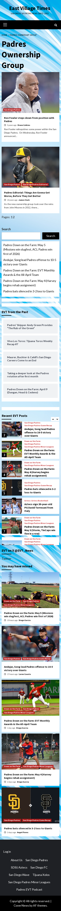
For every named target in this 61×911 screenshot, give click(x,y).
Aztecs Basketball (39, 500)
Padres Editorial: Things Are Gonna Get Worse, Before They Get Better (27, 194)
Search (6, 229)
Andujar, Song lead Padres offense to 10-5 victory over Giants (29, 262)
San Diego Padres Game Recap (38, 425)
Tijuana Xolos (41, 875)
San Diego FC (38, 867)
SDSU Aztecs (19, 867)
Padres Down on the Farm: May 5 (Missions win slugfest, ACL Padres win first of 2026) (27, 249)
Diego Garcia (25, 620)
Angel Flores (22, 832)
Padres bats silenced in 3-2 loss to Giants (28, 291)
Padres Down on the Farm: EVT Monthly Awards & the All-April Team (29, 272)
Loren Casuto (25, 674)
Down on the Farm (32, 441)
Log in (7, 851)
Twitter (6, 558)
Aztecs (27, 500)
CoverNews (21, 905)
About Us (16, 860)
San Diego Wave (19, 875)
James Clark (24, 200)
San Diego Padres (12, 110)
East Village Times (29, 8)
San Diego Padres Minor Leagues (39, 447)
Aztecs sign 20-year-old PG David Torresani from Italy (38, 507)
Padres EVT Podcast (29, 889)
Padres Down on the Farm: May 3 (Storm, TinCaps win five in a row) (39, 530)
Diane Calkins (24, 125)
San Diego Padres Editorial (35, 184)
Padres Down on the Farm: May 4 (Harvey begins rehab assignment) (29, 283)
